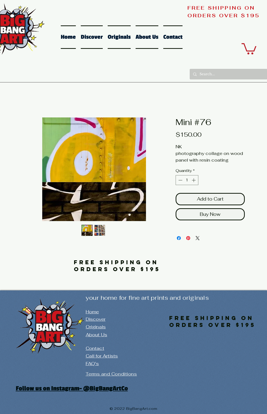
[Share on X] (198, 238)
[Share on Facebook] (179, 238)
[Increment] (194, 180)
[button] (249, 48)
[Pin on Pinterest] (188, 238)
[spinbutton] (187, 180)
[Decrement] (179, 180)
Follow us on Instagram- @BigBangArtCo (72, 388)
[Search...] (228, 74)
